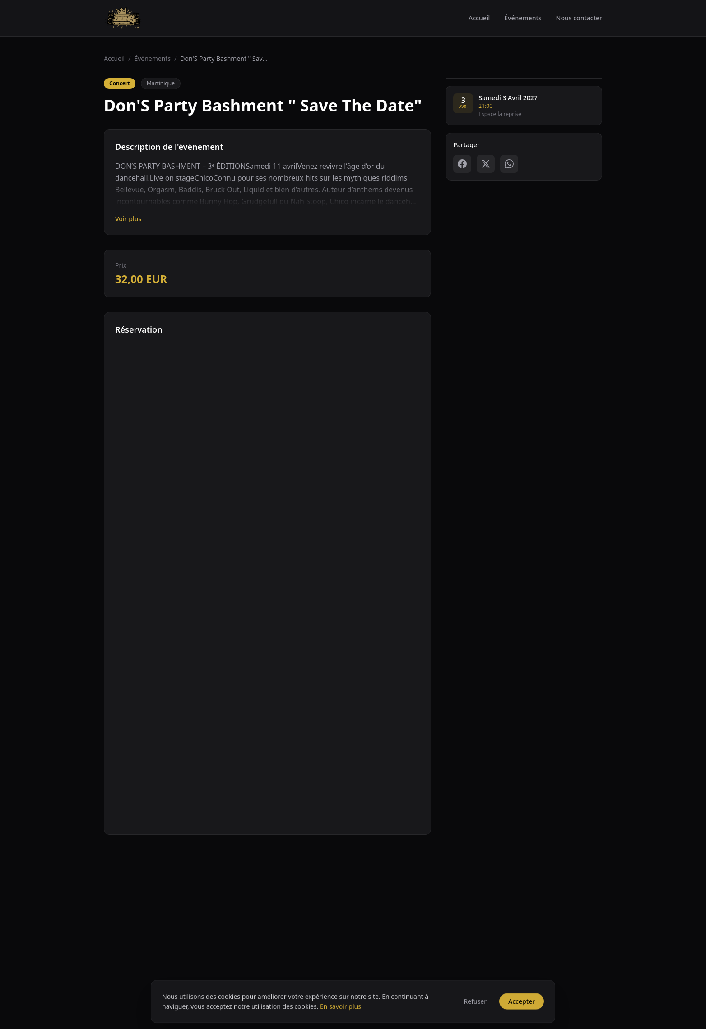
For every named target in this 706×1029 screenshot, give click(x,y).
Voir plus (128, 218)
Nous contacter (579, 18)
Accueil (479, 18)
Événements (522, 18)
